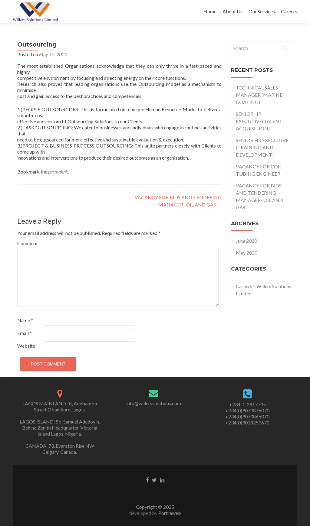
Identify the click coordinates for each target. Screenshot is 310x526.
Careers (289, 11)
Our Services (262, 11)
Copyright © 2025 (155, 507)
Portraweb (169, 513)
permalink (58, 171)
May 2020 (246, 252)
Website (26, 346)
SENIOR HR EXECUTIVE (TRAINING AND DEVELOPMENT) (262, 147)
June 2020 (246, 241)
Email (24, 333)
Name (25, 320)
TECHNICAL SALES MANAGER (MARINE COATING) (259, 95)
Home (209, 11)
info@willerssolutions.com (153, 403)
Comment (27, 243)
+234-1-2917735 (247, 404)
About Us (232, 11)
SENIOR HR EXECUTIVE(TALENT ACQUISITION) (259, 121)
